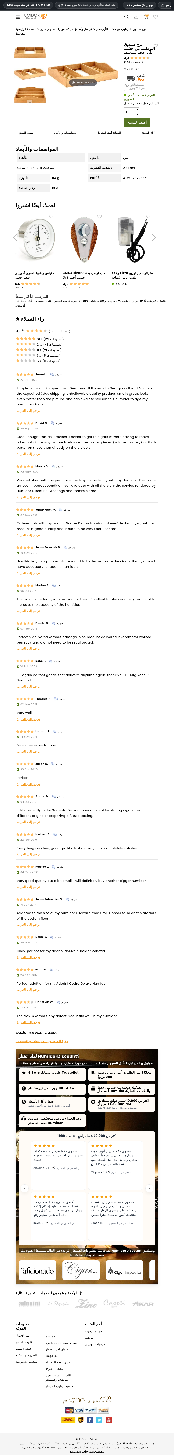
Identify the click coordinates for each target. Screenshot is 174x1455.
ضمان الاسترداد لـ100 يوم (62, 1345)
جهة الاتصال (23, 1338)
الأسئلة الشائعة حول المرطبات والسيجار (58, 1380)
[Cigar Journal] (85, 1271)
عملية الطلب (24, 1351)
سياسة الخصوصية (27, 1364)
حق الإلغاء (52, 1358)
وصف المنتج (26, 133)
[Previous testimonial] (25, 1188)
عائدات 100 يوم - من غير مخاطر (51, 1088)
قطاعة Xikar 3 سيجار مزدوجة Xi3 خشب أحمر (84, 275)
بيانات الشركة (54, 1371)
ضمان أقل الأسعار (41, 1101)
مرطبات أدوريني (95, 1346)
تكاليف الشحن (24, 1344)
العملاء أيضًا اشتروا (109, 133)
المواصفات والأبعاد (65, 133)
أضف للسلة (137, 122)
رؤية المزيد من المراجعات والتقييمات (42, 1041)
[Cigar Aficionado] (39, 1271)
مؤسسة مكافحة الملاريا (130, 1445)
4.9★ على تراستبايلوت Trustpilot (28, 5)
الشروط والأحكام (26, 1357)
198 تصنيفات (133, 62)
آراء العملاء (148, 133)
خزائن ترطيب (130, 301)
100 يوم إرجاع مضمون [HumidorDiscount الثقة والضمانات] (139, 5)
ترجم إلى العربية (28, 411)
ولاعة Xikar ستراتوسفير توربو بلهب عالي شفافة (133, 275)
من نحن (50, 1338)
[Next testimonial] (149, 1188)
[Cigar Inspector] (132, 1271)
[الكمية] (129, 112)
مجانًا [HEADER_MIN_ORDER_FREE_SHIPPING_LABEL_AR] (87, 5)
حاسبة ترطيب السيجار (59, 1388)
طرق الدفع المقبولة (58, 1365)
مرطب (111, 301)
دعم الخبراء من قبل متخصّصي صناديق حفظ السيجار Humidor (55, 1120)
